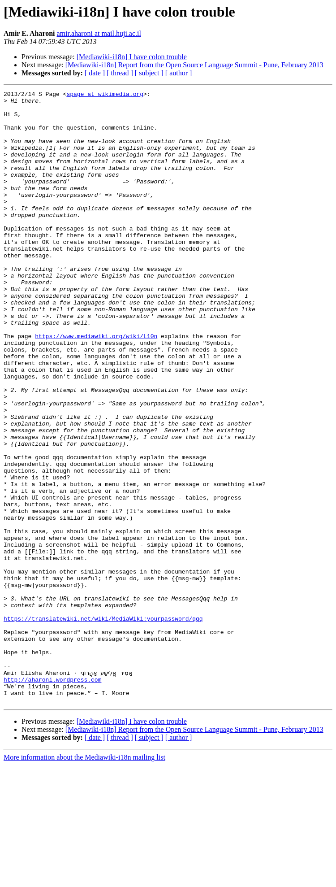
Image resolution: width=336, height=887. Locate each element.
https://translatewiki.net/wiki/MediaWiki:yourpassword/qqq (103, 725)
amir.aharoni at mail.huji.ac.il (99, 33)
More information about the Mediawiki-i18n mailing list (84, 879)
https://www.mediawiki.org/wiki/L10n (96, 386)
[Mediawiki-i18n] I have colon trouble (132, 57)
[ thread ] (120, 73)
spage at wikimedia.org (104, 95)
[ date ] (95, 73)
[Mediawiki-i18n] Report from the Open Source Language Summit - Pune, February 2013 (194, 65)
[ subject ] (149, 73)
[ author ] (178, 73)
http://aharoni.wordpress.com (52, 797)
